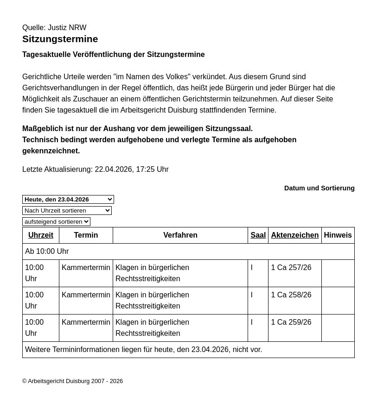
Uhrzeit (40, 235)
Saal (258, 235)
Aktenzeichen (295, 235)
